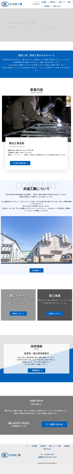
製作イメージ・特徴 (64, 2)
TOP (35, 2)
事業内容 (52, 2)
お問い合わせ (57, 6)
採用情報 (46, 6)
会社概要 (43, 2)
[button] (20, 163)
